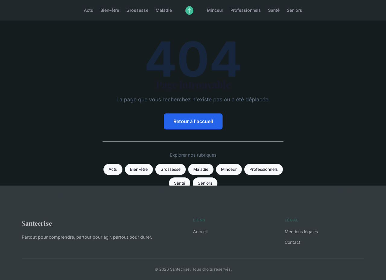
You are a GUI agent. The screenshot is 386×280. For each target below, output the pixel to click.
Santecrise (37, 223)
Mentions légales (301, 231)
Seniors (294, 10)
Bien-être (109, 10)
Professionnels (245, 10)
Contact (292, 242)
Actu (88, 10)
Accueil (200, 231)
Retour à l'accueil (193, 121)
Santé (274, 10)
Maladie (164, 10)
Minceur (215, 10)
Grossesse (137, 10)
